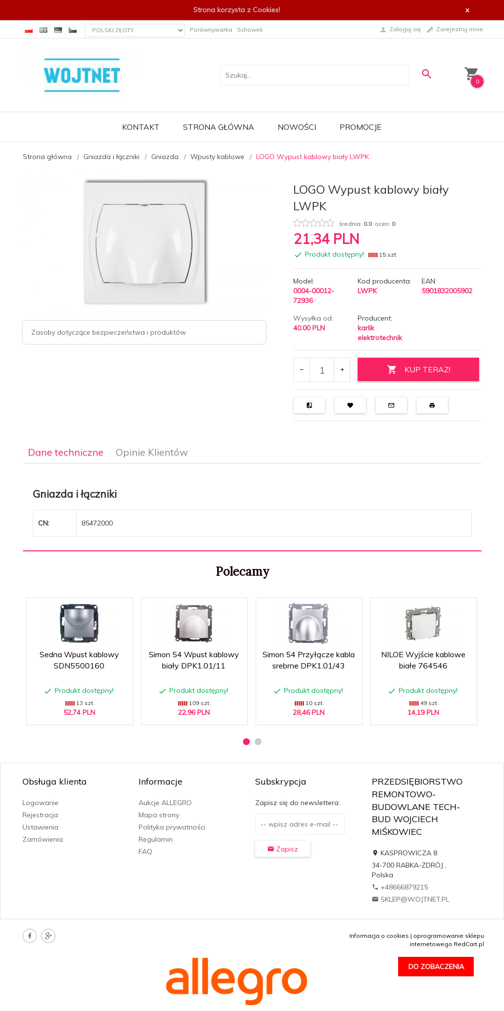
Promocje (361, 127)
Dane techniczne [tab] (65, 452)
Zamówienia (42, 839)
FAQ (145, 851)
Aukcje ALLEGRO (165, 802)
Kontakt (141, 127)
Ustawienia (40, 827)
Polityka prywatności (172, 827)
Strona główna (218, 127)
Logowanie (40, 802)
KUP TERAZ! (418, 369)
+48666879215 (400, 887)
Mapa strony (159, 814)
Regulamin (156, 839)
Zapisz (282, 849)
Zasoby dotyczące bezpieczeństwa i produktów (108, 332)
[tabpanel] (252, 507)
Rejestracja (40, 814)
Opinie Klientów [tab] (152, 452)
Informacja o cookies (379, 935)
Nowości (297, 127)
